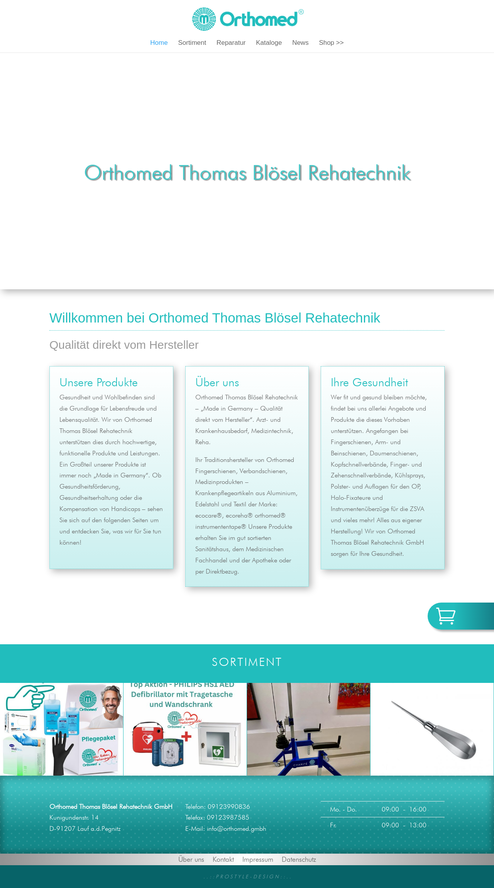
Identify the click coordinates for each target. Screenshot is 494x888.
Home (158, 43)
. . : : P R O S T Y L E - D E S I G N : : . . (247, 876)
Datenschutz (299, 858)
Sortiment (192, 43)
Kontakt (223, 858)
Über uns (191, 858)
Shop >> (331, 43)
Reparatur (231, 43)
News (300, 43)
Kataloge (269, 43)
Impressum (257, 858)
